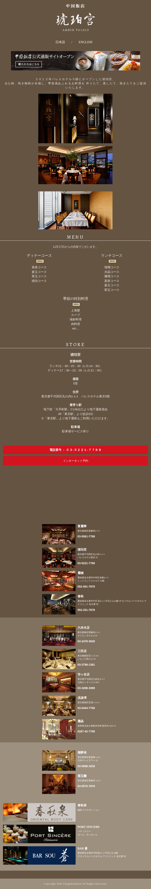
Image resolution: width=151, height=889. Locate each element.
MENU (40, 261)
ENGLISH (85, 42)
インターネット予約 (75, 460)
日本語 (60, 42)
